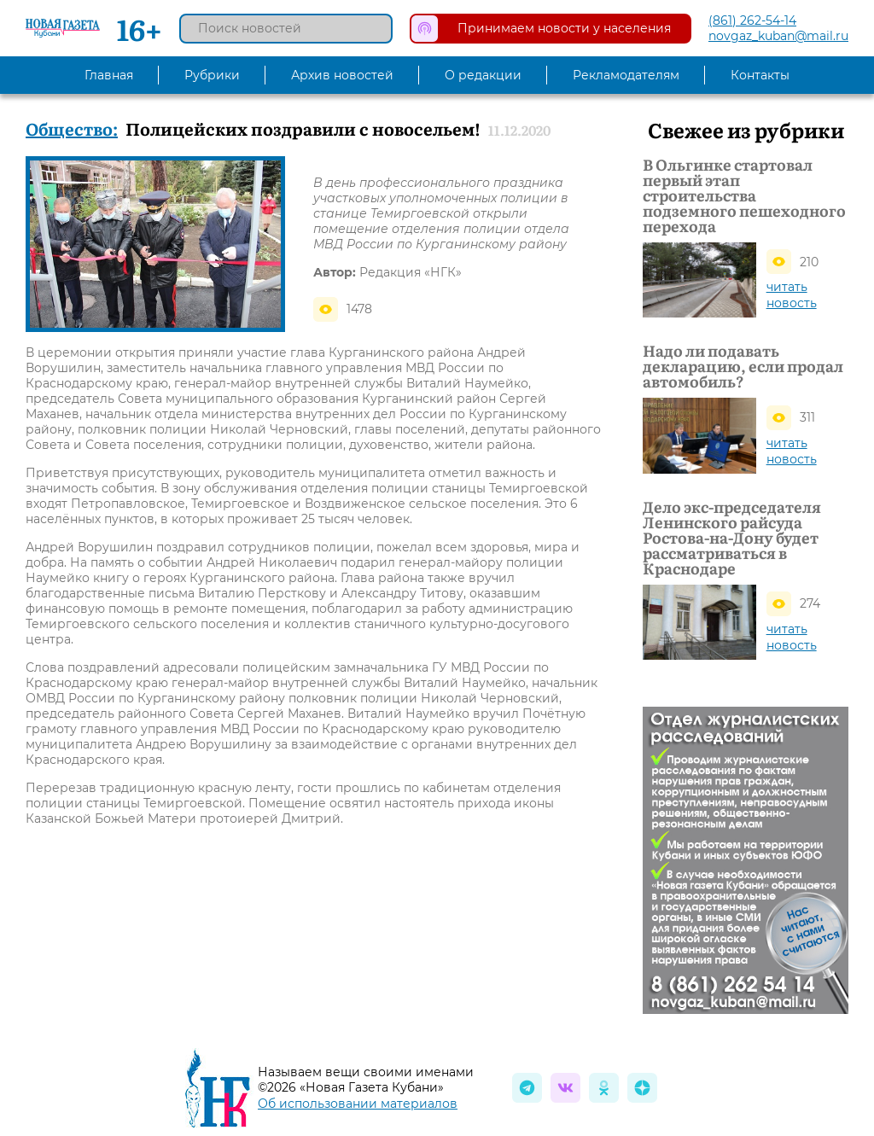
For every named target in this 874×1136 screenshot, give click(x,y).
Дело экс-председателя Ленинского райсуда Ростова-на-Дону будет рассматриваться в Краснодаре (732, 537)
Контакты (760, 75)
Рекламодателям (626, 75)
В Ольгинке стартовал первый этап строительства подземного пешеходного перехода (744, 195)
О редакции (483, 75)
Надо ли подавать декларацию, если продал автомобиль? (743, 366)
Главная (108, 75)
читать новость (791, 295)
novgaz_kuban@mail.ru (778, 36)
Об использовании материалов (357, 1103)
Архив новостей (342, 75)
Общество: (72, 128)
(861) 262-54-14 (752, 20)
